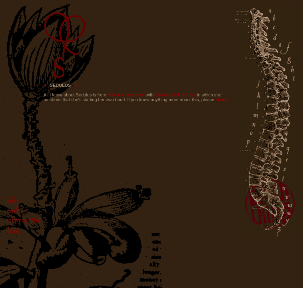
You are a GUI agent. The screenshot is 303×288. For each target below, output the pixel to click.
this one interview (126, 94)
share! (222, 99)
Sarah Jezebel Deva (175, 94)
